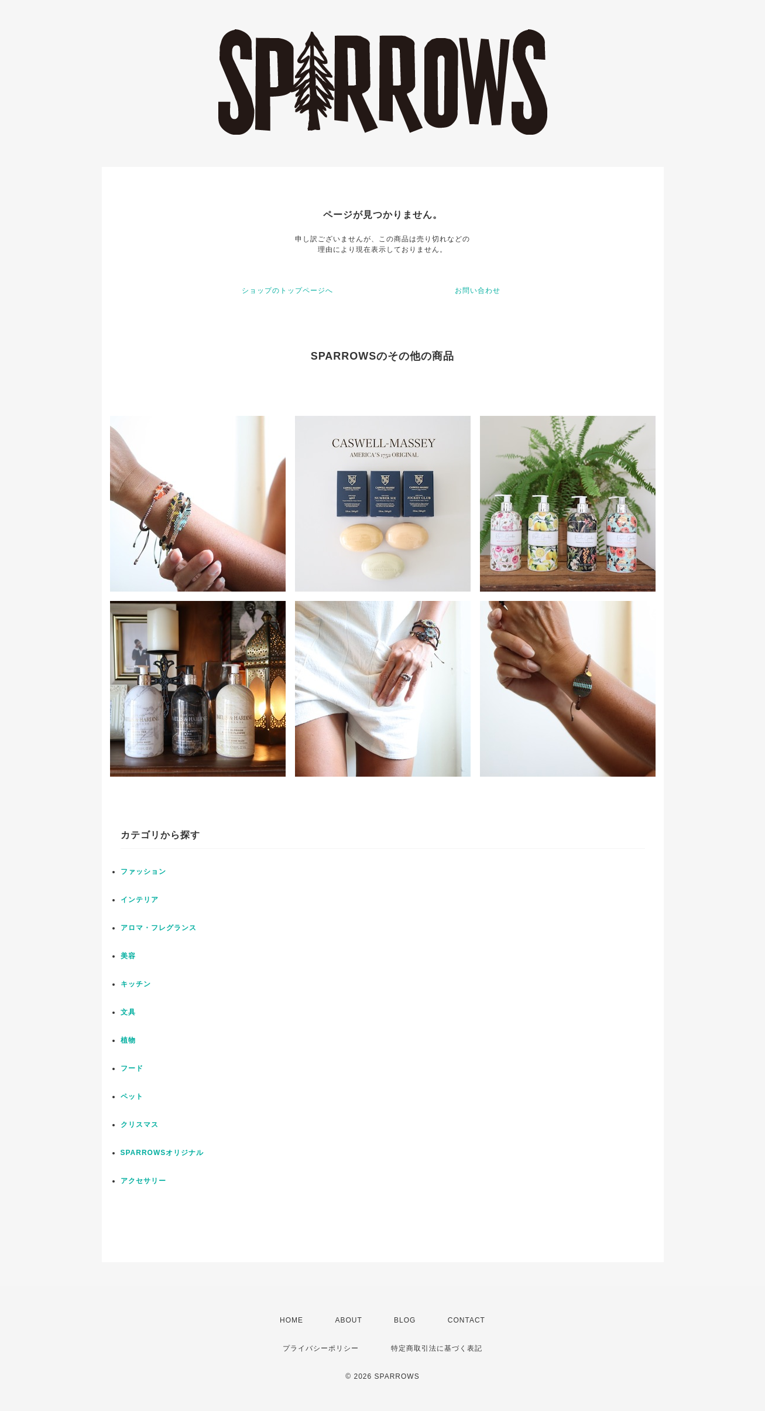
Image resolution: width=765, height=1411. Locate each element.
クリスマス (140, 1124)
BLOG (405, 1320)
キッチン (136, 984)
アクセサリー (143, 1181)
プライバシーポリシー (321, 1348)
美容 (128, 956)
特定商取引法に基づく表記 (436, 1348)
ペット (132, 1096)
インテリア (140, 900)
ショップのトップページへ (287, 290)
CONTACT (466, 1320)
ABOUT (348, 1320)
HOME (291, 1320)
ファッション (143, 871)
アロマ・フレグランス (159, 928)
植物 (128, 1040)
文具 (128, 1012)
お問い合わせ (477, 290)
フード (132, 1068)
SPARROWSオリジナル (162, 1153)
